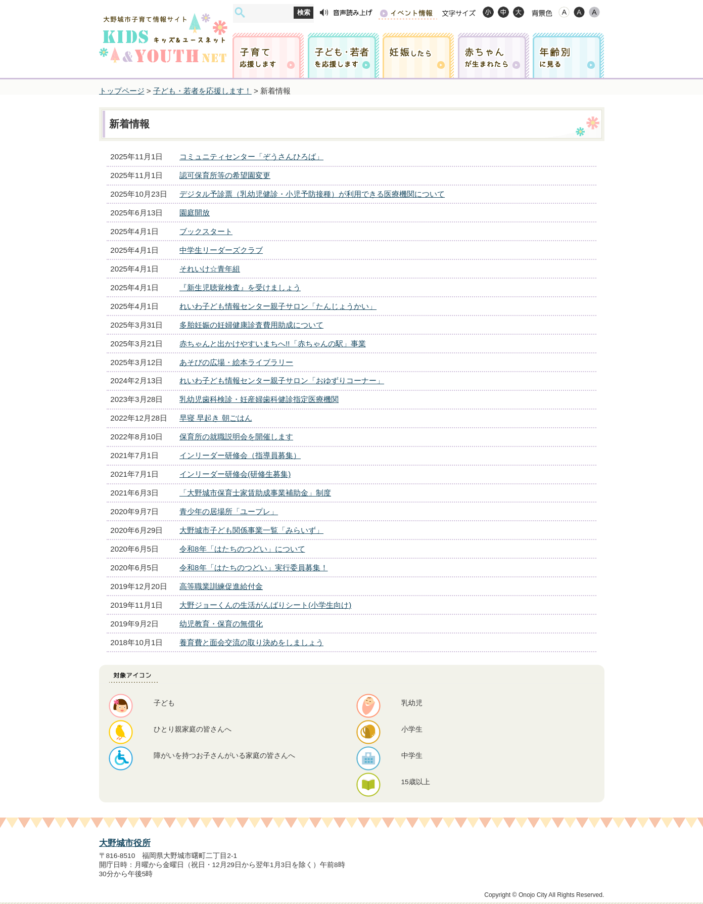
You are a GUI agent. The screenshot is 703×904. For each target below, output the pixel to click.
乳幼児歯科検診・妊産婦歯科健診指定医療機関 (259, 399)
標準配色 (564, 12)
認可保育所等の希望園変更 (224, 175)
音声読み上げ (346, 13)
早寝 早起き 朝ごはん (215, 418)
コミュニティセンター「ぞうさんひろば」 (251, 156)
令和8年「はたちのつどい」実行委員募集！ (253, 567)
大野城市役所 (125, 843)
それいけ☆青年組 (209, 268)
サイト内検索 (240, 12)
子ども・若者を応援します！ (202, 90)
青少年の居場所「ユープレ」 (228, 511)
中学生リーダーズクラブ (221, 250)
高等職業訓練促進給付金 (221, 586)
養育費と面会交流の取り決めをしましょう (251, 642)
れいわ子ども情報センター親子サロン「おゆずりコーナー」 (281, 380)
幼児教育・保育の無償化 (221, 623)
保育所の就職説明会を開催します (236, 436)
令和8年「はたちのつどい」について (242, 549)
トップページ (122, 90)
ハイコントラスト (579, 12)
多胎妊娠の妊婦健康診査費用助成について (251, 325)
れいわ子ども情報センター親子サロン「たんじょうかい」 (278, 306)
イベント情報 (407, 13)
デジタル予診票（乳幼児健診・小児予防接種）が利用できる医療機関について (312, 194)
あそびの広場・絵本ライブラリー (236, 362)
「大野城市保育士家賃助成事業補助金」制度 (255, 492)
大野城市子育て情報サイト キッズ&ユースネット (163, 29)
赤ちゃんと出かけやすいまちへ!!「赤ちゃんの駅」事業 (272, 343)
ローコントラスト (594, 12)
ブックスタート (205, 231)
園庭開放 (194, 212)
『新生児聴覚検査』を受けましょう (240, 287)
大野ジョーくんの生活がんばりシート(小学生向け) (265, 605)
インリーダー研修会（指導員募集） (240, 455)
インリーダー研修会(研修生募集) (235, 474)
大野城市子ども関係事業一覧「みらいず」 (251, 530)
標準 (503, 12)
